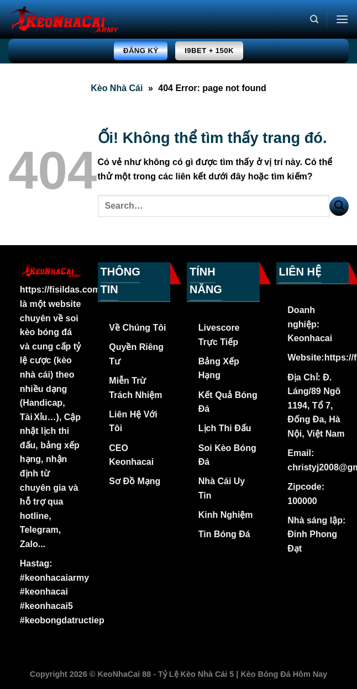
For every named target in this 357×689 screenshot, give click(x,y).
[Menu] (342, 19)
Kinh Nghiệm (225, 515)
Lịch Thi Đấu (224, 428)
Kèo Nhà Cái (117, 88)
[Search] (314, 19)
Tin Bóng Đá (224, 534)
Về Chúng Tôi (137, 327)
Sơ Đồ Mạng (134, 481)
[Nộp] (339, 206)
